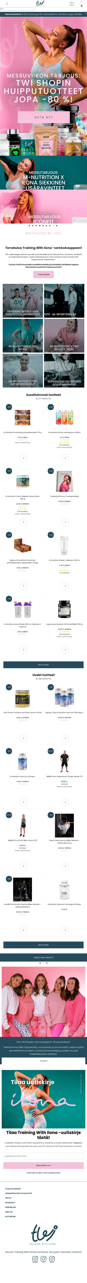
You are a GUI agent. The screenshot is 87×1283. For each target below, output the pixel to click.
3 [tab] (36, 226)
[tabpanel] (43, 207)
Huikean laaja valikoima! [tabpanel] (43, 957)
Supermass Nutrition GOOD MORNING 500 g (64, 630)
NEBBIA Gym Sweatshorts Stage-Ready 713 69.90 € (64, 781)
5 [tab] (43, 226)
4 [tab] (40, 226)
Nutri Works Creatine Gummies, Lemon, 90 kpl (23, 716)
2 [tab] (33, 226)
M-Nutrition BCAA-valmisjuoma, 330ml (64, 440)
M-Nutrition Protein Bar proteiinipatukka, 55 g (22, 437)
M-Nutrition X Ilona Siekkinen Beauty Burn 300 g (22, 505)
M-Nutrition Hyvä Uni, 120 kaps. (22, 780)
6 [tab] (46, 226)
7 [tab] (50, 226)
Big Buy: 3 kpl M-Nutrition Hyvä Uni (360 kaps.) (64, 716)
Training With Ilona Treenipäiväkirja (64, 500)
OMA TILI (9, 1212)
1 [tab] (29, 226)
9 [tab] (57, 226)
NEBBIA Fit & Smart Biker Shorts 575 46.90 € (22, 845)
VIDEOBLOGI (10, 1207)
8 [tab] (53, 226)
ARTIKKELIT (10, 1202)
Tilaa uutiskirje (13, 1189)
